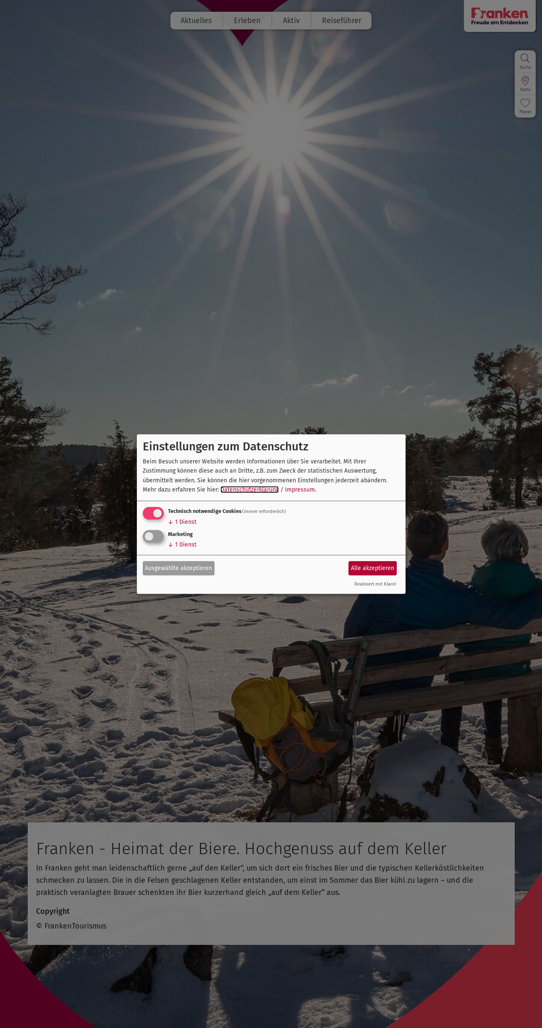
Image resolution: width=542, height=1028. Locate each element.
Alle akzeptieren (372, 568)
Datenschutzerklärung (249, 489)
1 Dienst (182, 522)
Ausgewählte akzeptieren (178, 568)
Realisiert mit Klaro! (375, 584)
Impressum (300, 489)
